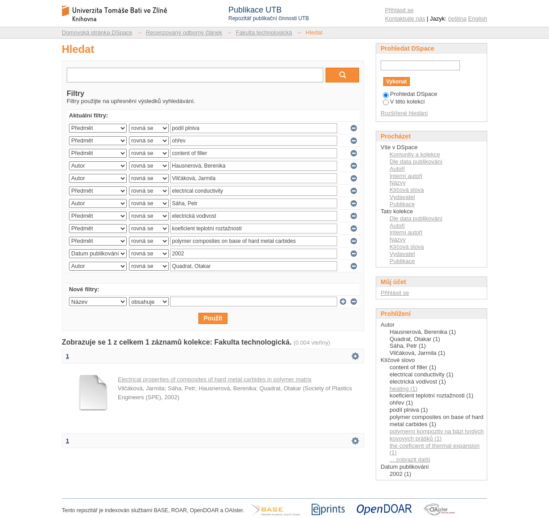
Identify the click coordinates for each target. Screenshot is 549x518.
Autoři (397, 168)
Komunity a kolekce (415, 154)
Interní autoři (406, 176)
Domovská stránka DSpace (97, 32)
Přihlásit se (399, 10)
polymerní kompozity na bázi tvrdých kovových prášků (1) (437, 435)
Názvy (398, 182)
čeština (457, 18)
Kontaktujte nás (405, 18)
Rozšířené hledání (404, 113)
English (477, 18)
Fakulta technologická (264, 32)
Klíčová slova (407, 189)
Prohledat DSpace (410, 94)
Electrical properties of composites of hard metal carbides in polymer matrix (215, 379)
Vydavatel (402, 197)
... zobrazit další (410, 459)
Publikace (402, 204)
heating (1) (403, 388)
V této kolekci (404, 101)
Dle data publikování (416, 161)
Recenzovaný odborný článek (184, 32)
